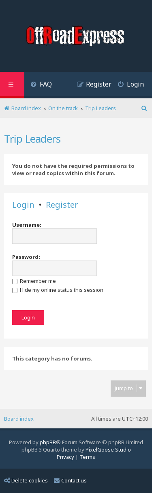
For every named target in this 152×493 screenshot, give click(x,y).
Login (23, 204)
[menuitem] (41, 85)
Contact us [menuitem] (70, 480)
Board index (19, 418)
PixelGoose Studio (108, 449)
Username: (26, 224)
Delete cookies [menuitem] (26, 480)
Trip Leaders (32, 138)
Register (62, 204)
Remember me (34, 281)
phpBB (48, 442)
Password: (26, 257)
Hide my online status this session (57, 289)
